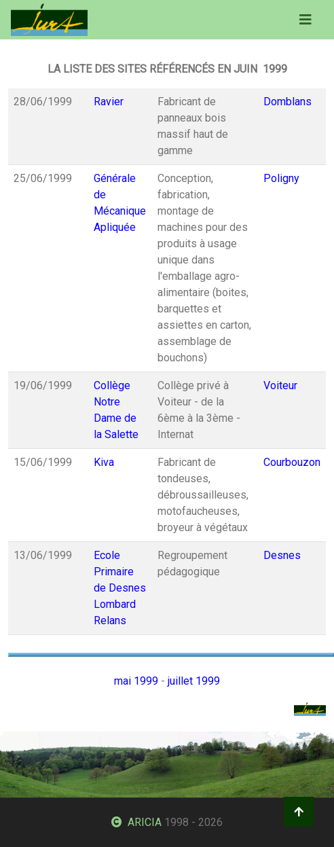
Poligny (281, 178)
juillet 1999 (194, 680)
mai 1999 (136, 680)
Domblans (287, 101)
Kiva (104, 462)
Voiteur (280, 385)
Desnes (282, 555)
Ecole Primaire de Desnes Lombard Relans (120, 588)
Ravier (109, 101)
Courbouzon (291, 462)
